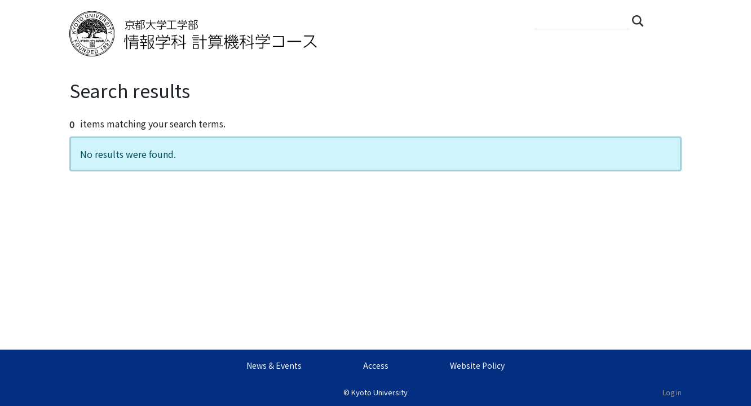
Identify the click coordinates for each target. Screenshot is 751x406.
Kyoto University (379, 392)
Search (641, 20)
